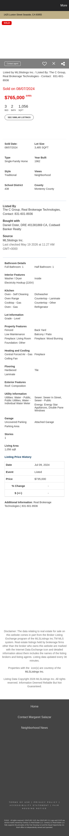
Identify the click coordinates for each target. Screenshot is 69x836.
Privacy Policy (46, 802)
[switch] (44, 64)
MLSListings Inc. (34, 671)
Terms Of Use (19, 802)
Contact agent (12, 64)
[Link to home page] (3, 5)
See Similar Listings (19, 117)
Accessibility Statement (29, 805)
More (64, 5)
